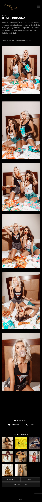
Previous (11, 479)
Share (31, 425)
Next (30, 479)
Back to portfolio (21, 484)
